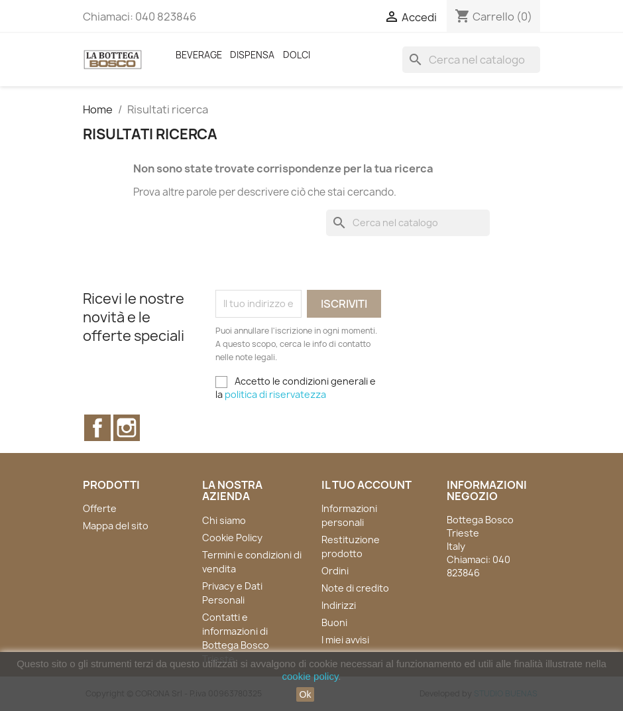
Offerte (100, 508)
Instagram (126, 428)
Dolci (296, 55)
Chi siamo (224, 520)
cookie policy (310, 676)
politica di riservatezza (275, 394)
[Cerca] (471, 59)
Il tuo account (366, 485)
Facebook (97, 428)
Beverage (199, 55)
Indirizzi (338, 605)
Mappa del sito (115, 525)
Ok (306, 694)
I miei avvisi (345, 639)
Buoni (334, 622)
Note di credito (355, 588)
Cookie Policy (232, 537)
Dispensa (252, 55)
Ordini (335, 570)
